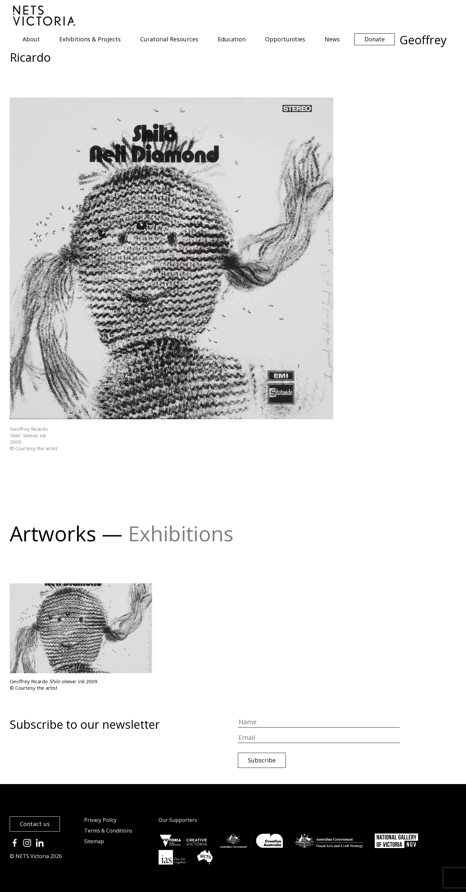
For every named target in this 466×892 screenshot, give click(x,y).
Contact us (35, 824)
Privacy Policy (100, 819)
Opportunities (285, 39)
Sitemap (94, 841)
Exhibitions (180, 533)
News (332, 39)
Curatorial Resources (169, 39)
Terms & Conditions (108, 830)
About (31, 39)
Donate (374, 39)
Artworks (53, 533)
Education (232, 39)
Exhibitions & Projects (90, 39)
